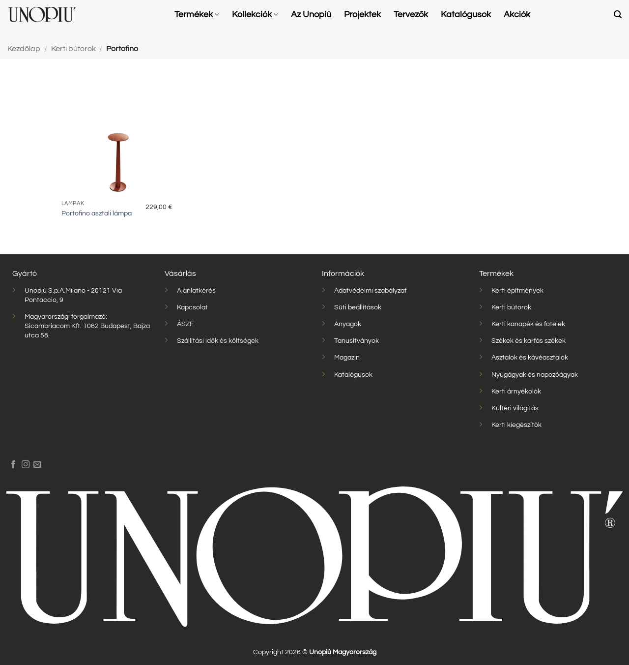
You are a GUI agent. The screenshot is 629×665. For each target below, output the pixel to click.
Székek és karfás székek (528, 340)
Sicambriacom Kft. (53, 326)
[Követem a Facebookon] (13, 464)
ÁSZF (185, 324)
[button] (618, 14)
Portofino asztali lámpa (96, 213)
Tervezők (411, 14)
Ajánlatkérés (196, 290)
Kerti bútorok (73, 49)
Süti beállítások (357, 307)
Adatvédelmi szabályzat (370, 290)
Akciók (517, 14)
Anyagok (347, 324)
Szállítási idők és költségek (217, 340)
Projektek (362, 14)
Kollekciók (255, 14)
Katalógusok (466, 14)
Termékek (196, 14)
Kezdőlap (23, 49)
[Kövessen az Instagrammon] (25, 464)
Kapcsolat (192, 307)
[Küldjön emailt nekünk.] (37, 464)
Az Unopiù (311, 14)
